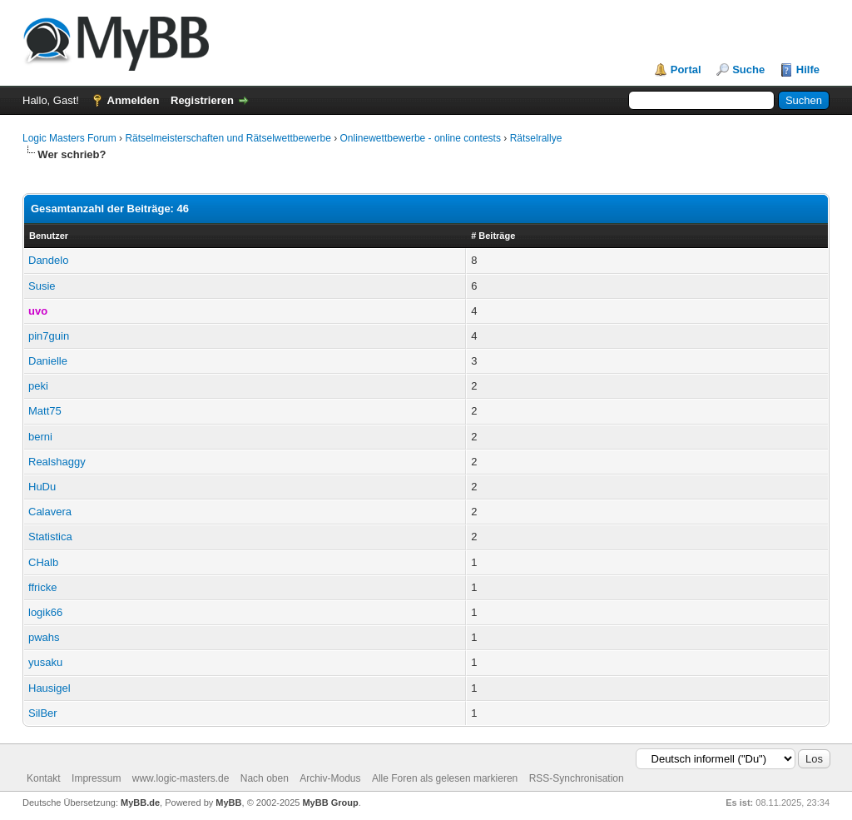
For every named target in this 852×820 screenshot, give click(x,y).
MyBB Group (330, 803)
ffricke (42, 587)
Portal (686, 69)
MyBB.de (140, 803)
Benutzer (48, 236)
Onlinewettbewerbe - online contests (420, 138)
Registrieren (202, 100)
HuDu (42, 486)
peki (38, 386)
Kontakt (44, 778)
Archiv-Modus (330, 778)
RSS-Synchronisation (576, 778)
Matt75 (45, 411)
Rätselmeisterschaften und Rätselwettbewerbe (227, 138)
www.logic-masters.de (181, 778)
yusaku (45, 662)
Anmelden (133, 100)
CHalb (43, 562)
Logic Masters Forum (69, 138)
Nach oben (264, 778)
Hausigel (49, 688)
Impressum (96, 778)
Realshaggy (57, 461)
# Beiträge (493, 236)
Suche (748, 69)
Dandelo (48, 260)
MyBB (228, 803)
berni (40, 436)
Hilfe (808, 69)
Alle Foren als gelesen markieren (445, 778)
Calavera (50, 511)
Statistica (50, 536)
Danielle (47, 361)
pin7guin (48, 336)
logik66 (45, 612)
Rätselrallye (536, 138)
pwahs (44, 637)
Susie (42, 286)
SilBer (42, 713)
